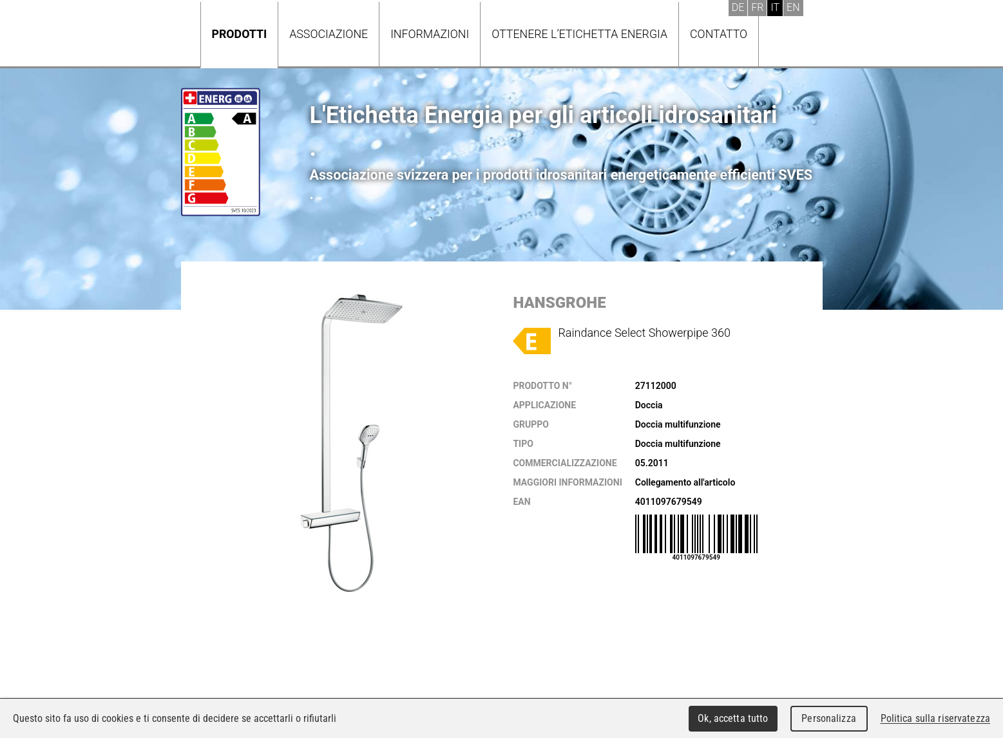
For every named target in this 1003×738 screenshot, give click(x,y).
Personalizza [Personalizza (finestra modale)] (828, 718)
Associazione (328, 34)
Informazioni (429, 34)
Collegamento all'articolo (685, 482)
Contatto (718, 34)
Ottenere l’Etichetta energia (579, 34)
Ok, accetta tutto (733, 718)
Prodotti (239, 34)
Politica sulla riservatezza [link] (935, 718)
